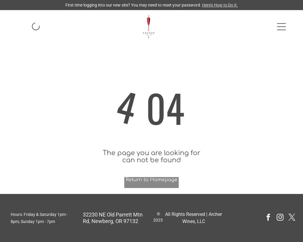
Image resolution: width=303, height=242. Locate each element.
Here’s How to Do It (219, 5)
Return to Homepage (152, 179)
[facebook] (268, 218)
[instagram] (280, 218)
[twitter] (292, 218)
